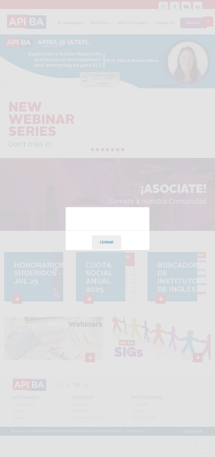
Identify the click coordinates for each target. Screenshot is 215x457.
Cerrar (106, 242)
